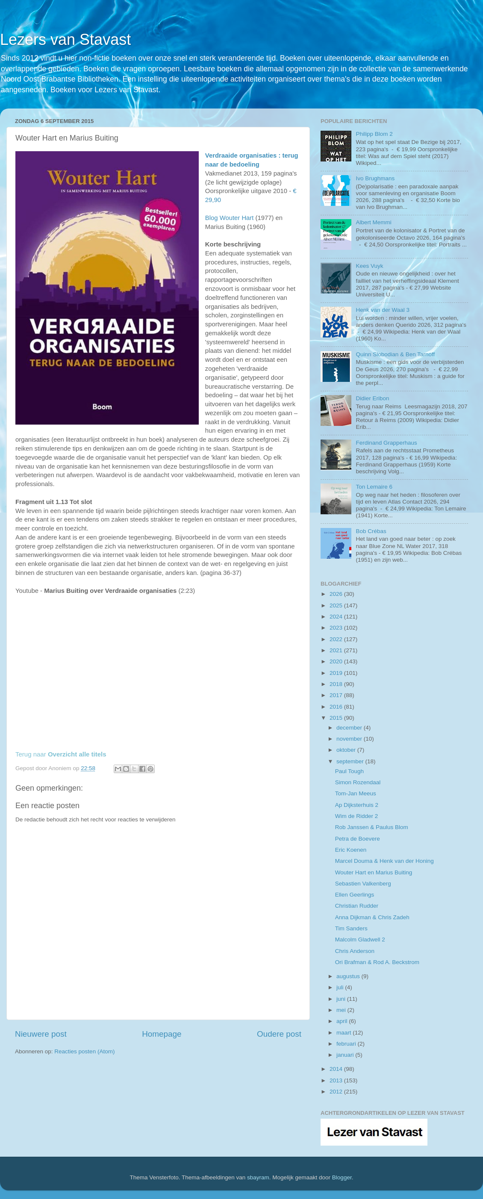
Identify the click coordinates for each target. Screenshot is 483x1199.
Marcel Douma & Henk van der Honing (384, 861)
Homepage (161, 1033)
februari (347, 1044)
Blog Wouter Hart (229, 217)
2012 (337, 1091)
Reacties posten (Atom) (84, 1051)
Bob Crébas (371, 531)
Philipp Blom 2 (374, 134)
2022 (337, 639)
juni (341, 999)
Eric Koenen (351, 850)
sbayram (258, 1177)
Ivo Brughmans (375, 178)
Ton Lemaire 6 (374, 487)
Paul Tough (349, 771)
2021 (337, 650)
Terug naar (60, 754)
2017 (337, 695)
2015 (337, 718)
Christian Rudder (356, 906)
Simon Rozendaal (358, 782)
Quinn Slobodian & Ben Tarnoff (395, 354)
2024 (337, 616)
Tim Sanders (351, 928)
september (350, 761)
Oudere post (279, 1033)
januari (345, 1055)
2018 (337, 684)
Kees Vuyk (369, 266)
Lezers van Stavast (65, 39)
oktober (346, 750)
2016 (337, 707)
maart (344, 1032)
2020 (337, 661)
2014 (337, 1069)
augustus (349, 976)
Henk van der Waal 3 (382, 310)
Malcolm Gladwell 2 (360, 939)
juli (340, 987)
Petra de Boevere (357, 838)
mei (342, 1010)
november (350, 739)
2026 (337, 594)
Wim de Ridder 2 (356, 816)
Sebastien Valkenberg (363, 883)
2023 (337, 627)
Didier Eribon (372, 398)
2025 (337, 605)
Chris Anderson (354, 951)
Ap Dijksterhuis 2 (356, 805)
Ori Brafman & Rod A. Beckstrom (377, 962)
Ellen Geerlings (354, 894)
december (350, 727)
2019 (337, 673)
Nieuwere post (41, 1033)
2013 (337, 1080)
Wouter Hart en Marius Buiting (373, 872)
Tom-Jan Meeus (355, 793)
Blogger (342, 1177)
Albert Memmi (373, 222)
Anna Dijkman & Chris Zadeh (372, 917)
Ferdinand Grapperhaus (386, 443)
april (342, 1021)
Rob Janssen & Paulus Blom (371, 827)
